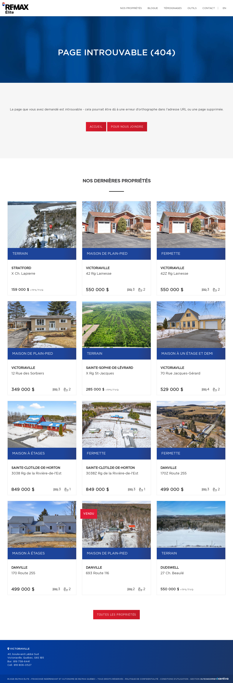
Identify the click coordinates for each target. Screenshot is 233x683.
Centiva (223, 678)
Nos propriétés (131, 8)
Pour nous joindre (127, 127)
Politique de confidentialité (141, 679)
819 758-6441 (21, 661)
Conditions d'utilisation (174, 679)
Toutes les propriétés (116, 614)
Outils (192, 8)
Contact (208, 8)
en (224, 8)
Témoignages (173, 8)
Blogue (153, 8)
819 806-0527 (23, 665)
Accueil (96, 127)
